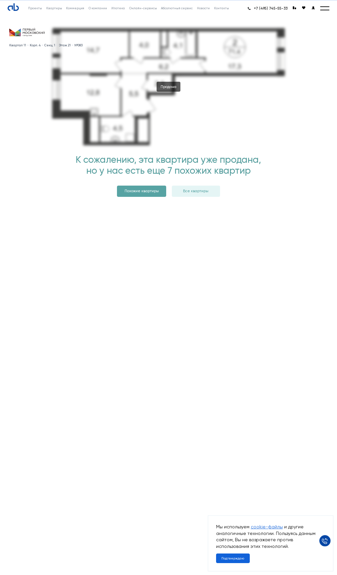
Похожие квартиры (142, 191)
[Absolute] (13, 7)
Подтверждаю (232, 558)
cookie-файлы (267, 526)
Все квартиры (195, 191)
